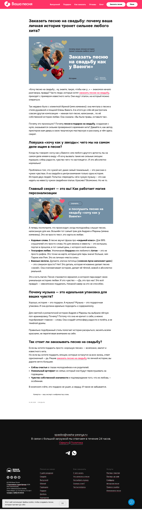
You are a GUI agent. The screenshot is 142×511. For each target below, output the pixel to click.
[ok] (15, 479)
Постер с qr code (112, 479)
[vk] (8, 479)
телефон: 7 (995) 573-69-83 (15, 495)
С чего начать (78, 475)
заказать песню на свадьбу (94, 94)
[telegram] (68, 455)
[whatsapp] (74, 455)
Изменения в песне (113, 493)
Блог (101, 4)
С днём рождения (46, 475)
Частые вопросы (79, 489)
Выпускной (55, 4)
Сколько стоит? (79, 486)
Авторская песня (112, 486)
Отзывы (92, 4)
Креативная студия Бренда (17, 486)
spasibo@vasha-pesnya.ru (71, 436)
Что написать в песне (81, 479)
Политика (77, 444)
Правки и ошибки (112, 489)
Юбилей (43, 486)
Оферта (64, 444)
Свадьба (43, 479)
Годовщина (44, 489)
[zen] (19, 479)
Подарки (67, 4)
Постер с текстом (113, 475)
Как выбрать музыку (81, 482)
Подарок (43, 493)
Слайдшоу (110, 482)
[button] (115, 4)
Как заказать (80, 4)
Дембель (43, 496)
